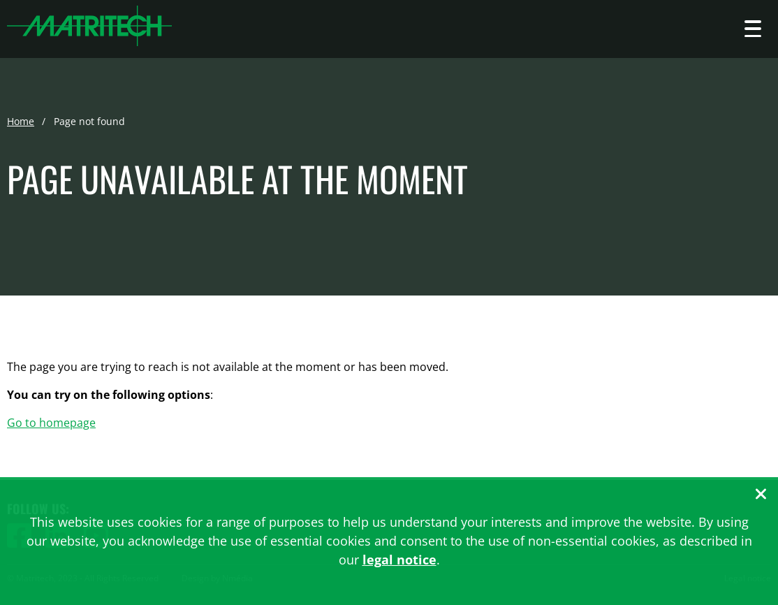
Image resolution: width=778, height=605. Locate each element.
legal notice (399, 559)
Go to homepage (51, 422)
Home (20, 121)
